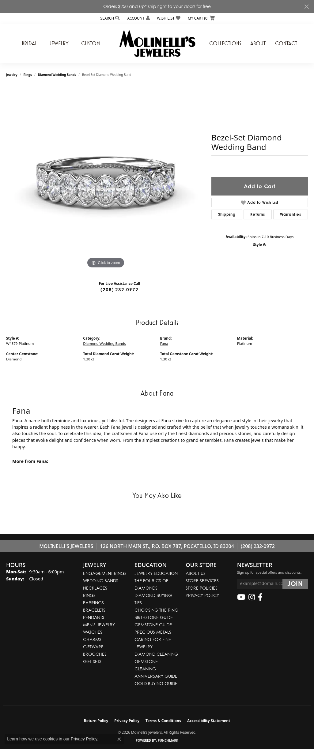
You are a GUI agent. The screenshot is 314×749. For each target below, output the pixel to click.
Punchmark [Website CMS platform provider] (168, 740)
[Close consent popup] (119, 739)
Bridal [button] (29, 43)
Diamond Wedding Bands (57, 75)
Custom (90, 43)
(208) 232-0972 (119, 290)
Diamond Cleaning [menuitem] (156, 654)
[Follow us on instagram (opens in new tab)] (251, 597)
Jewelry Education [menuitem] (156, 573)
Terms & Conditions (163, 720)
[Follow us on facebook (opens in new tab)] (260, 597)
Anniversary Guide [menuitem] (155, 676)
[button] (109, 18)
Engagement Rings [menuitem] (105, 573)
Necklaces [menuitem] (95, 588)
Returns (257, 214)
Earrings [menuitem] (93, 602)
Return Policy (96, 720)
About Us (196, 573)
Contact (286, 43)
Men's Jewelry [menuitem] (99, 624)
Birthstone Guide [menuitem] (153, 617)
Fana (164, 343)
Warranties (290, 214)
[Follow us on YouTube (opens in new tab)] (241, 597)
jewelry (11, 75)
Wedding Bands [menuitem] (100, 580)
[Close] (306, 6)
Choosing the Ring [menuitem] (156, 610)
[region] (106, 178)
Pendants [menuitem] (93, 617)
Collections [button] (225, 43)
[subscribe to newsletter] (295, 584)
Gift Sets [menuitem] (92, 661)
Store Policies (202, 588)
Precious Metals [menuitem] (152, 632)
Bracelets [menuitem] (94, 610)
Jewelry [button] (59, 43)
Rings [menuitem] (89, 595)
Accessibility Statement (208, 720)
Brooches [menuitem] (95, 654)
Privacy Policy (202, 595)
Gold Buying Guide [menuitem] (155, 683)
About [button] (258, 43)
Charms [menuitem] (92, 639)
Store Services (202, 580)
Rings (28, 75)
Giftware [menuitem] (93, 646)
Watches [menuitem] (92, 632)
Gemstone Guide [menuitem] (153, 624)
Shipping (226, 214)
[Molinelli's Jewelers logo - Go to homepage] (157, 43)
